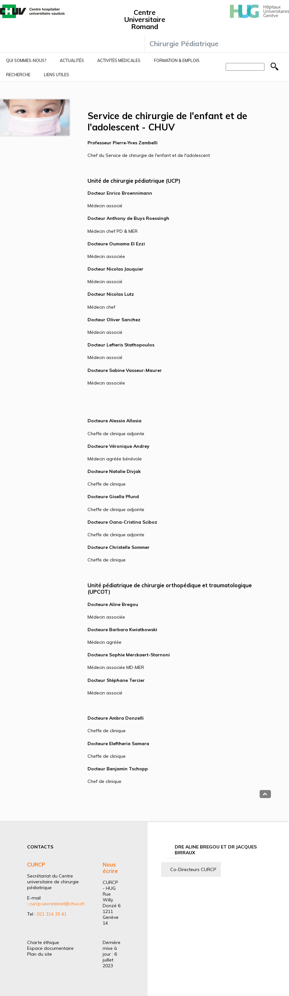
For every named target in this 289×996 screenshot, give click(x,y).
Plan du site (39, 954)
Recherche (18, 74)
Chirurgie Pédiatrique (184, 43)
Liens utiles (56, 74)
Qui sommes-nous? (26, 60)
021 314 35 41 (52, 914)
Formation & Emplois (177, 60)
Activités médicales (118, 60)
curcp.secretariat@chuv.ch (57, 904)
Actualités (72, 60)
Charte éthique (43, 942)
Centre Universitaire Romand (144, 19)
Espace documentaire (50, 948)
